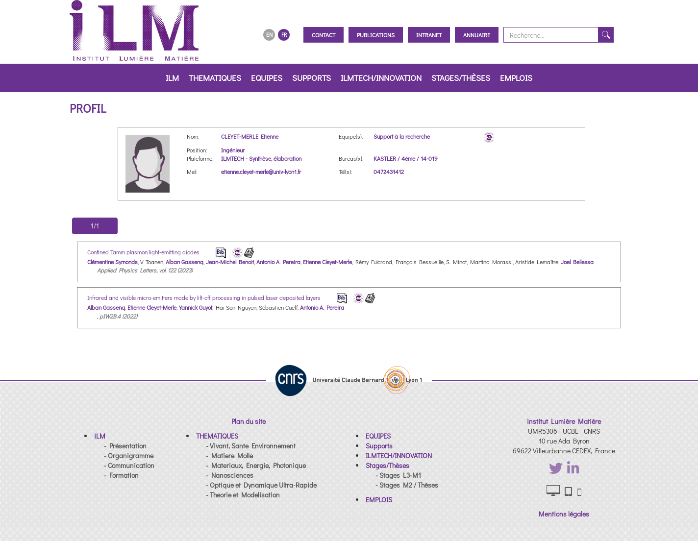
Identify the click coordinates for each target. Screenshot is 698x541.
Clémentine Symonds (112, 262)
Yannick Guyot (195, 307)
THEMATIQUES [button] (215, 77)
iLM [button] (172, 77)
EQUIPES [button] (266, 77)
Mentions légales (564, 513)
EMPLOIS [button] (516, 77)
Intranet (429, 35)
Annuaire (476, 35)
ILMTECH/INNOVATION (381, 77)
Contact (323, 35)
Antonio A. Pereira (278, 262)
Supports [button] (311, 77)
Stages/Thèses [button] (460, 77)
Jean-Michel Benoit (230, 262)
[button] (99, 436)
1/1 (95, 225)
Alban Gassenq (184, 262)
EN (269, 34)
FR (284, 34)
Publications (376, 35)
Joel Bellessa (577, 262)
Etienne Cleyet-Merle (327, 262)
